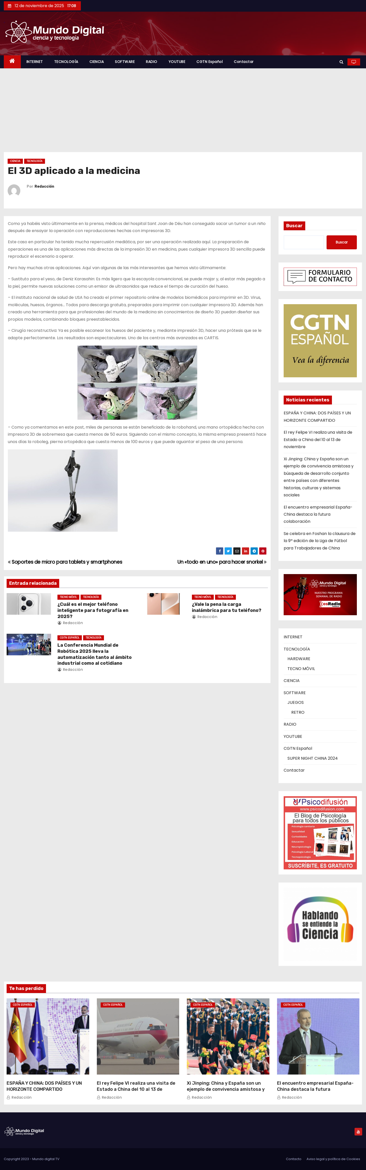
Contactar (244, 61)
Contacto (293, 1159)
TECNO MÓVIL (68, 597)
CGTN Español (209, 61)
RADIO (151, 61)
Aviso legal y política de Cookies (333, 1159)
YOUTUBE (177, 61)
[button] (341, 62)
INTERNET (34, 61)
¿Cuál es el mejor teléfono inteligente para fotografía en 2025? (92, 610)
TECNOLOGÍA (66, 61)
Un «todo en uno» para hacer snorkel (222, 562)
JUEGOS (295, 702)
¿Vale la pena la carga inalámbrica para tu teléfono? (226, 607)
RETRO (297, 712)
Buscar (294, 226)
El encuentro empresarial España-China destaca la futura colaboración (318, 514)
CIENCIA (96, 61)
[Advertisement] (183, 106)
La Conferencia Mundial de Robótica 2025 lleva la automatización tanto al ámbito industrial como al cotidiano (94, 654)
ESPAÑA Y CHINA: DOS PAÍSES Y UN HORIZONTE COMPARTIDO (44, 1086)
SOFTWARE (125, 61)
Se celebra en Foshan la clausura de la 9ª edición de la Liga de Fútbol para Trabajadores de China (320, 541)
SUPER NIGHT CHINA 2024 (312, 758)
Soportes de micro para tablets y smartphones (65, 562)
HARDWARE (298, 659)
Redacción (44, 186)
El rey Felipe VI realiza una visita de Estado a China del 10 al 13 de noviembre (318, 439)
